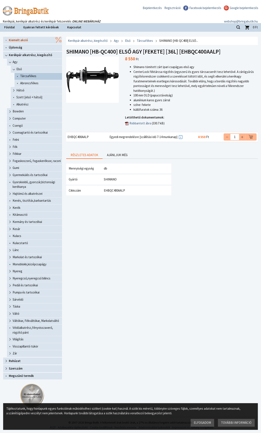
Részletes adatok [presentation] (84, 155)
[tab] (84, 155)
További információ (236, 423)
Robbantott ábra (140, 123)
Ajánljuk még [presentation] (117, 155)
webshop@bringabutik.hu (241, 18)
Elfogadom (202, 423)
